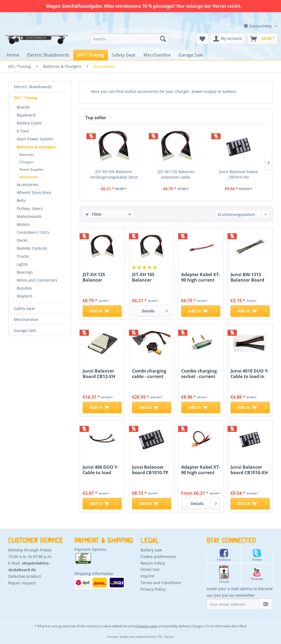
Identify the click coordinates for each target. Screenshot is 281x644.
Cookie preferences (158, 556)
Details (155, 310)
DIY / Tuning (25, 97)
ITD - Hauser (166, 637)
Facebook (224, 555)
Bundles (24, 288)
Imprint (147, 576)
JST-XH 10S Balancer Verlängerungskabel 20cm (114, 174)
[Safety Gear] (124, 55)
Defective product (24, 576)
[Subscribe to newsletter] (265, 604)
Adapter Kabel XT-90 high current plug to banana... (200, 277)
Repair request (22, 582)
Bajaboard (26, 115)
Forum (224, 574)
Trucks (23, 256)
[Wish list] (202, 38)
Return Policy (152, 563)
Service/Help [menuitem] (258, 26)
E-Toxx (23, 131)
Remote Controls (32, 248)
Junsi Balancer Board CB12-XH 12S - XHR (99, 373)
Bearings (25, 272)
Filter (94, 214)
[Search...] (129, 38)
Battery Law (151, 550)
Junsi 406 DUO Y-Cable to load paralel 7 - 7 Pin (101, 469)
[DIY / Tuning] (90, 55)
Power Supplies (31, 169)
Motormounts (29, 216)
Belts (21, 200)
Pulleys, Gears (30, 208)
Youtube (257, 574)
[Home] (13, 55)
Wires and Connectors (37, 280)
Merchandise (26, 319)
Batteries (26, 154)
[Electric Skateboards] (48, 55)
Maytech (24, 296)
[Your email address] (233, 604)
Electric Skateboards (33, 86)
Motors (23, 224)
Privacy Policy (152, 589)
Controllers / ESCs (33, 232)
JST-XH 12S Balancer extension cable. (176, 174)
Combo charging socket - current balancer (199, 373)
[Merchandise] (157, 55)
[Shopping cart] (263, 38)
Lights (22, 264)
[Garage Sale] (191, 55)
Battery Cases (29, 123)
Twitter (257, 555)
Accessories (28, 176)
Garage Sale (25, 330)
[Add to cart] (102, 311)
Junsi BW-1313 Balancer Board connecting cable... (247, 277)
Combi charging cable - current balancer (149, 373)
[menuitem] (129, 38)
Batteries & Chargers (36, 146)
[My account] (228, 38)
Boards (23, 107)
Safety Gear (24, 308)
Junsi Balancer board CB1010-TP (150, 469)
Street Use (149, 569)
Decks (22, 240)
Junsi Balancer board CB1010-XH (238, 174)
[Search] (163, 38)
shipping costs (146, 626)
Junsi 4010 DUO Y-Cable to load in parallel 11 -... (250, 373)
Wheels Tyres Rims (34, 192)
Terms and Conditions (160, 582)
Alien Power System (35, 138)
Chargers (26, 162)
